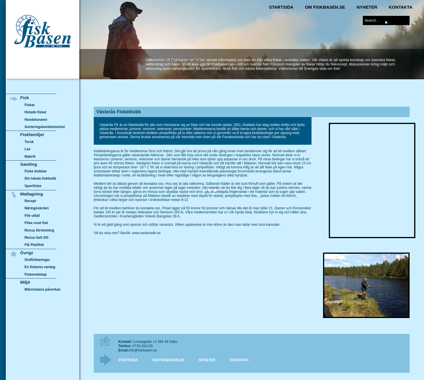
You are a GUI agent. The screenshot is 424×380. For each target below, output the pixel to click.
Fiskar (30, 105)
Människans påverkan (43, 289)
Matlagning (31, 193)
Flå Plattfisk (34, 245)
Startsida (281, 7)
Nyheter (367, 7)
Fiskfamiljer (32, 134)
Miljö (25, 282)
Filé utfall (32, 216)
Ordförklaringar (37, 260)
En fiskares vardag (40, 267)
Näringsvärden (37, 208)
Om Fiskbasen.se (325, 7)
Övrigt (26, 252)
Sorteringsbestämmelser (45, 127)
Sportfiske (33, 186)
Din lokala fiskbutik (40, 179)
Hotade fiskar (35, 112)
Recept (30, 201)
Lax (28, 149)
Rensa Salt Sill (36, 238)
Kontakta (400, 7)
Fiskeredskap (36, 274)
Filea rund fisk (36, 223)
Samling (28, 164)
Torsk (29, 142)
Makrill (30, 157)
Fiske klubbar (36, 171)
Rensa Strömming (39, 230)
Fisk (24, 97)
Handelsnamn (36, 120)
